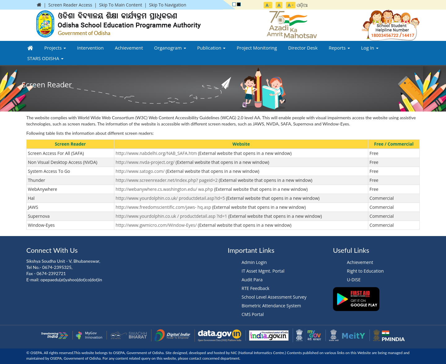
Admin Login (254, 262)
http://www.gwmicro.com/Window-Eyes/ (156, 225)
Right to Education (365, 271)
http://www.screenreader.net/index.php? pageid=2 (166, 180)
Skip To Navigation (167, 5)
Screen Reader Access (70, 5)
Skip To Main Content (120, 5)
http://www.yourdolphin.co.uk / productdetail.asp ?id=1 (171, 216)
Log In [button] (369, 48)
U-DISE (354, 280)
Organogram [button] (170, 48)
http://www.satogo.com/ (140, 171)
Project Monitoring (257, 48)
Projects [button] (55, 48)
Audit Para (252, 280)
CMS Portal (253, 314)
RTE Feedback (255, 288)
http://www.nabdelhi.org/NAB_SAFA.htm (156, 153)
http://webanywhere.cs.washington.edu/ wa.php (164, 189)
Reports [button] (339, 48)
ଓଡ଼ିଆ (302, 5)
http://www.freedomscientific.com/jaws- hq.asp (163, 207)
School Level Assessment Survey (274, 297)
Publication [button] (211, 48)
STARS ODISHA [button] (45, 58)
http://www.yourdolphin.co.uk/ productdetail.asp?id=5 (170, 198)
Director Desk (302, 48)
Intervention (90, 48)
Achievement (129, 48)
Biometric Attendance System (271, 306)
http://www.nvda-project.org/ (145, 162)
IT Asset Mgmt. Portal (263, 271)
